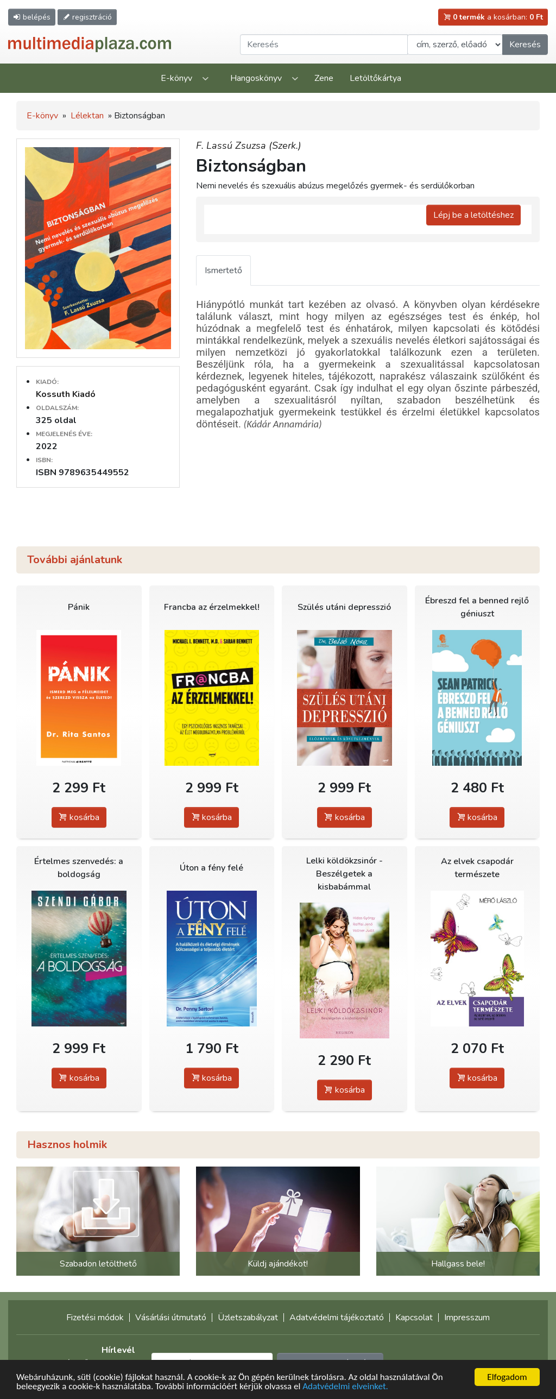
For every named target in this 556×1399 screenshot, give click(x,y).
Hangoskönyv (256, 78)
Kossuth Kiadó (66, 394)
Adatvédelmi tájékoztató (336, 1318)
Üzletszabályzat (248, 1318)
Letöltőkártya (375, 78)
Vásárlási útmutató (170, 1318)
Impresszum (467, 1318)
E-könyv (176, 78)
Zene (323, 78)
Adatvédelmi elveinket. (345, 1386)
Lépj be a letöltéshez (473, 215)
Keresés (525, 45)
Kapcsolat (414, 1318)
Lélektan (87, 116)
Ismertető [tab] (223, 270)
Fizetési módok (95, 1318)
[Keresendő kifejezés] (324, 44)
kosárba (79, 817)
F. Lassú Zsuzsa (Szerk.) (248, 145)
